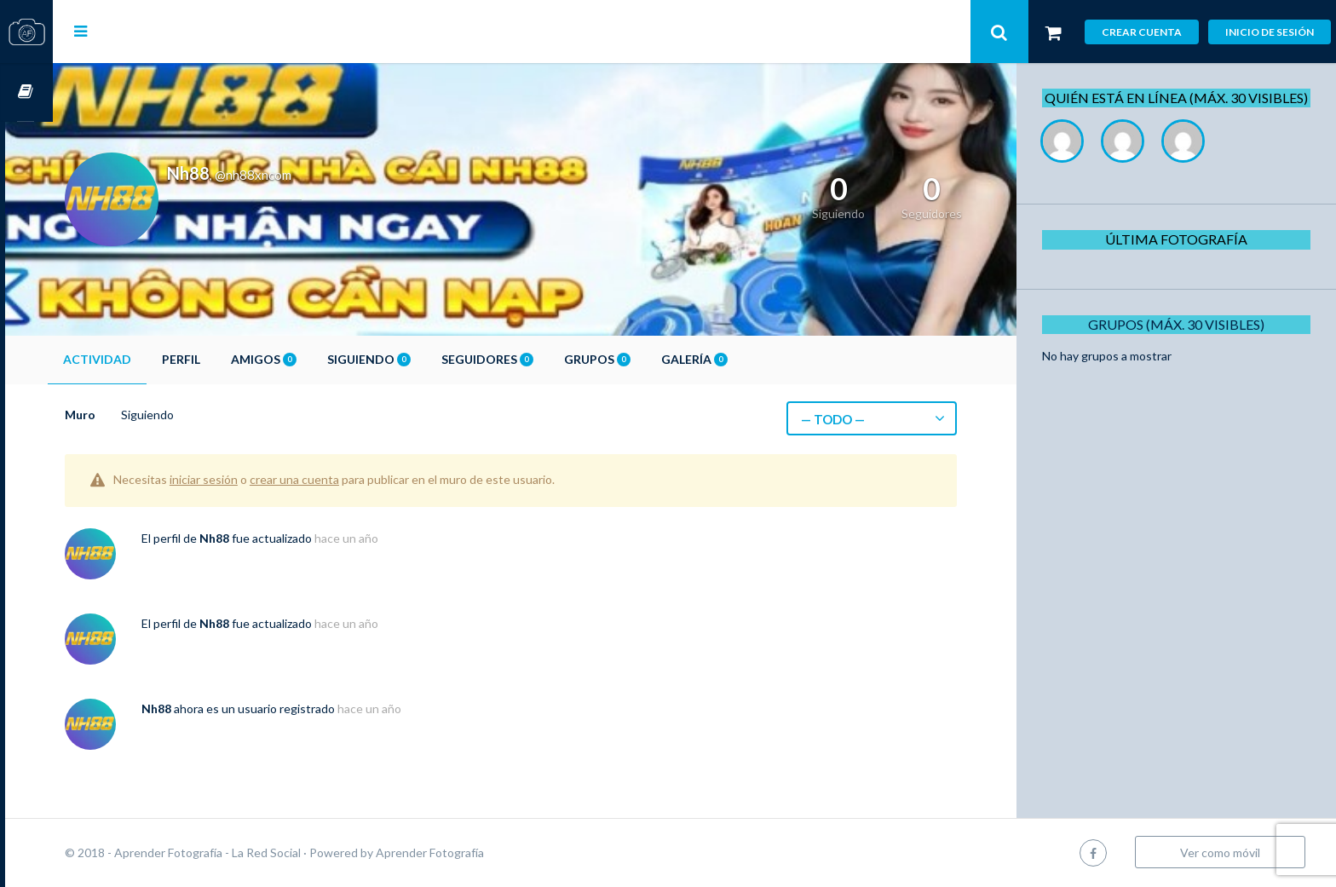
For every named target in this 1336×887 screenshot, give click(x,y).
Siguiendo (416, 359)
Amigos (311, 359)
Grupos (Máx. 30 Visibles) (1182, 343)
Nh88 (262, 538)
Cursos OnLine (26, 92)
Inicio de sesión (1269, 32)
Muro (127, 414)
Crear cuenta (1142, 32)
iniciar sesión (251, 479)
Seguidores (535, 359)
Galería (742, 359)
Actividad (145, 359)
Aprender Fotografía (477, 852)
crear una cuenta (342, 479)
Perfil (229, 359)
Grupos (645, 359)
